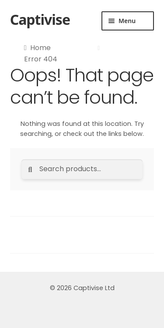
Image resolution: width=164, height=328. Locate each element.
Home (40, 48)
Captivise (40, 19)
